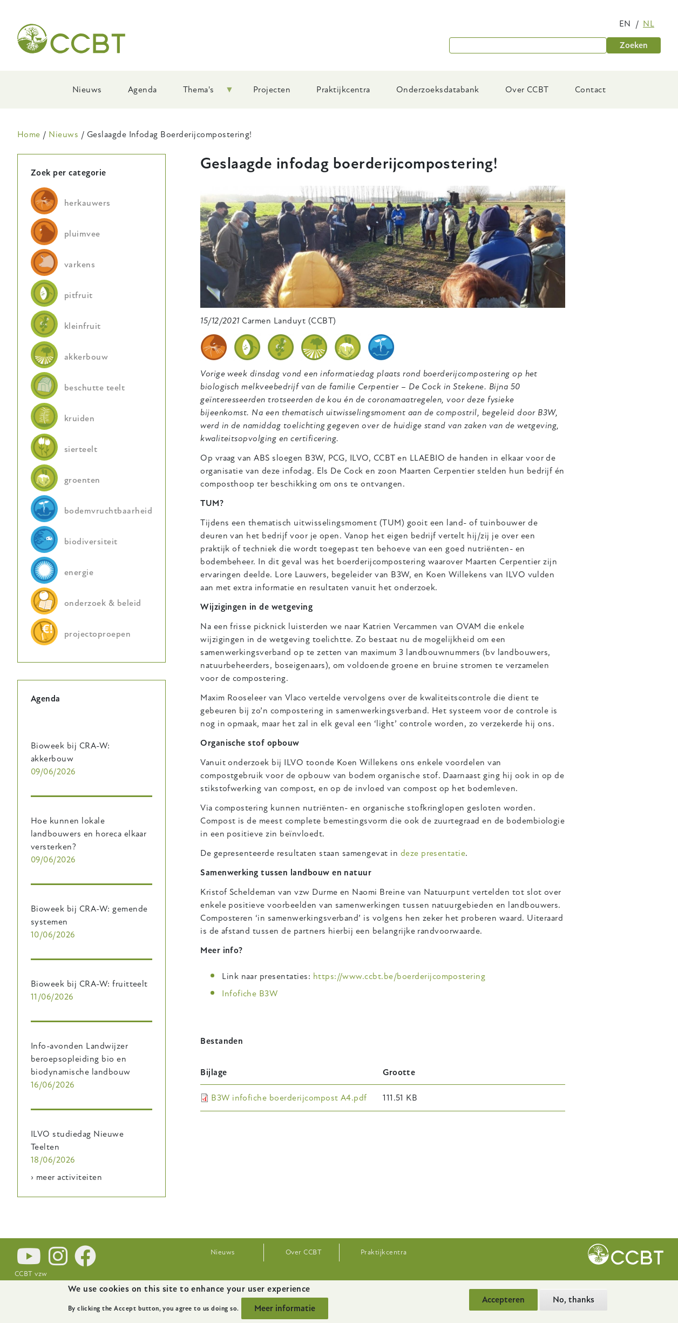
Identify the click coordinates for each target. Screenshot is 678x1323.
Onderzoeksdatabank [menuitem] (437, 89)
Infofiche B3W (249, 993)
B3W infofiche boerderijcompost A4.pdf (289, 1097)
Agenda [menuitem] (142, 89)
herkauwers (87, 203)
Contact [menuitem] (590, 89)
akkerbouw (86, 357)
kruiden (79, 418)
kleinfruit (82, 326)
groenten (82, 480)
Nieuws (63, 134)
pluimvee (82, 233)
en (625, 23)
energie (78, 572)
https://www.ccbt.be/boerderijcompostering (399, 976)
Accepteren (503, 1299)
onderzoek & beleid (102, 603)
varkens (79, 264)
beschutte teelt (94, 387)
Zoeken (634, 45)
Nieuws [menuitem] (87, 89)
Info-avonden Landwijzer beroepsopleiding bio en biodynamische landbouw (81, 1059)
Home (28, 134)
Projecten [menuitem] (271, 89)
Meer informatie (284, 1308)
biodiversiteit (91, 541)
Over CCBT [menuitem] (527, 89)
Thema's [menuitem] (202, 93)
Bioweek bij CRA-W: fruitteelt (89, 983)
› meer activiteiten (66, 1177)
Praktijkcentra (384, 1252)
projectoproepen (97, 634)
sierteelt (80, 449)
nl (648, 23)
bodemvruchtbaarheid (108, 510)
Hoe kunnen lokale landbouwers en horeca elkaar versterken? (88, 833)
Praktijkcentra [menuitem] (343, 89)
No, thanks (573, 1299)
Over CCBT (304, 1252)
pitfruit (78, 295)
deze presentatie (433, 853)
